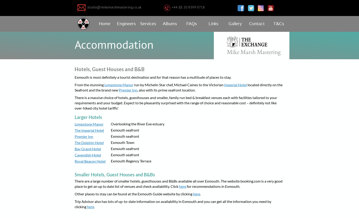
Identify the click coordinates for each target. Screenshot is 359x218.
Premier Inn (128, 90)
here (182, 186)
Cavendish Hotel (88, 155)
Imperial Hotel (235, 85)
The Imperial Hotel (89, 130)
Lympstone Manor (118, 85)
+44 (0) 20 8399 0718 (188, 7)
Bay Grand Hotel (88, 149)
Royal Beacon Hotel (90, 161)
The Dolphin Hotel (89, 142)
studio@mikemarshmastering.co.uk (114, 7)
